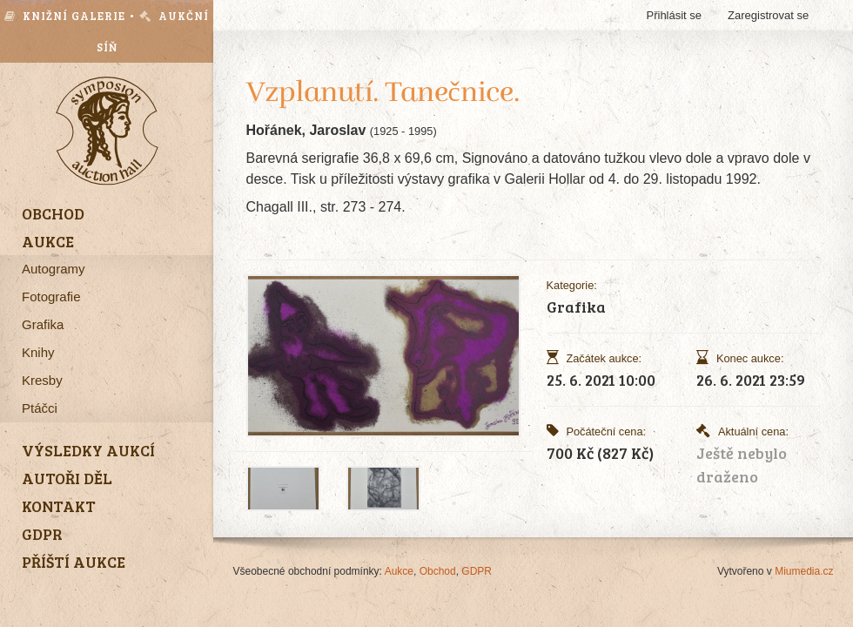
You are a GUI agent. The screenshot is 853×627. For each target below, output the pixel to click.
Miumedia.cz (804, 571)
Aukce (399, 571)
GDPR (476, 571)
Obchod (438, 571)
